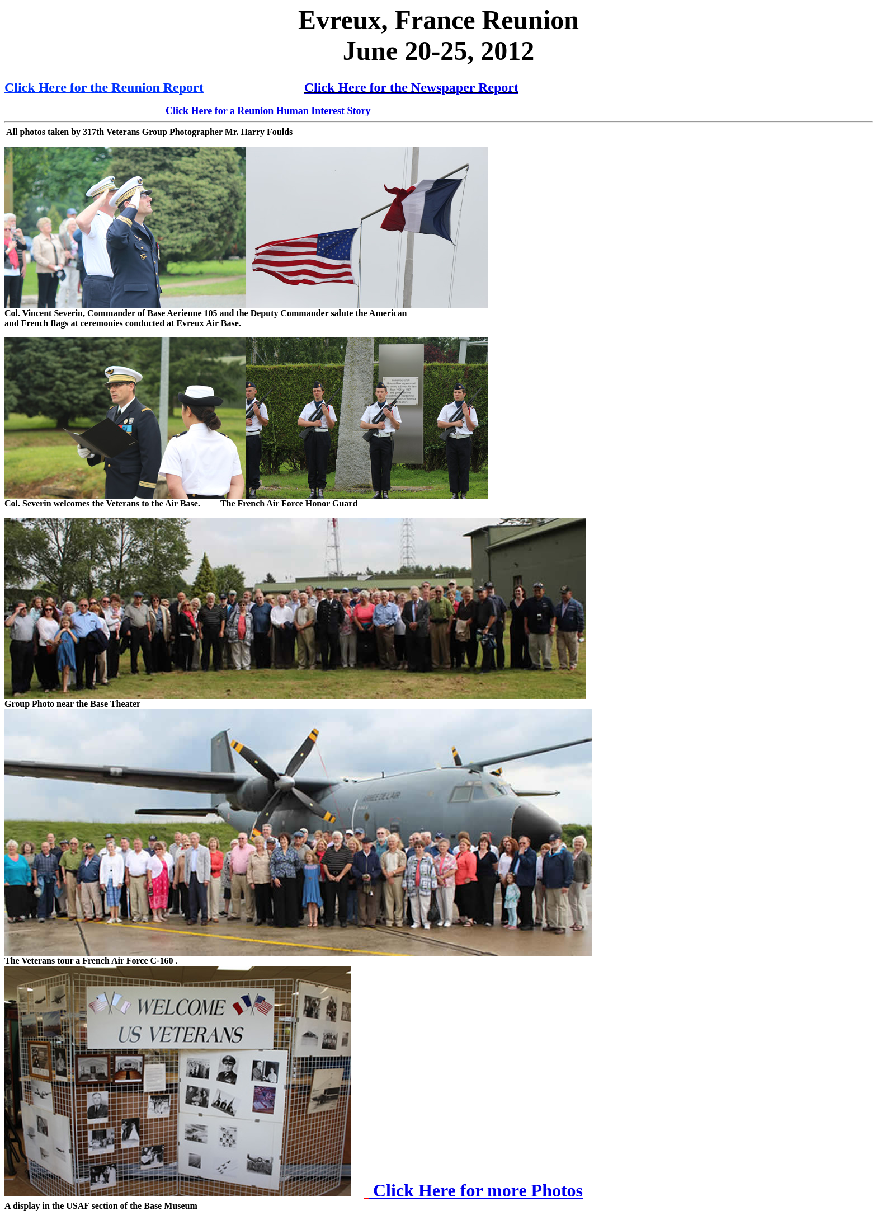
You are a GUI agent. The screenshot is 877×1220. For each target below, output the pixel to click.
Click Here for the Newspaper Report (411, 87)
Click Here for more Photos (476, 1190)
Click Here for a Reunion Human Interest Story (268, 110)
